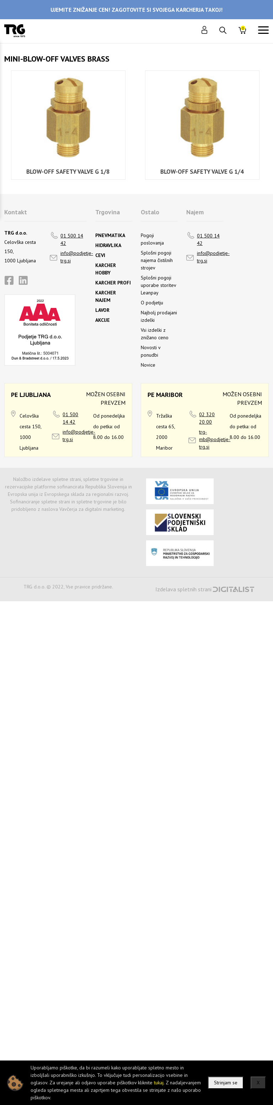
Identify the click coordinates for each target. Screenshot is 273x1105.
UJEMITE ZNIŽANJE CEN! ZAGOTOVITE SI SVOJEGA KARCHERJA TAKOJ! (136, 9)
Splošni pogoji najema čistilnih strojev (157, 260)
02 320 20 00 (207, 418)
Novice (148, 365)
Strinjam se (225, 1082)
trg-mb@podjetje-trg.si (214, 439)
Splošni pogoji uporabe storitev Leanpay (158, 285)
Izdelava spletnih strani (183, 589)
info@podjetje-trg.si (76, 257)
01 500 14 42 (71, 239)
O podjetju (152, 302)
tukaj (159, 1082)
